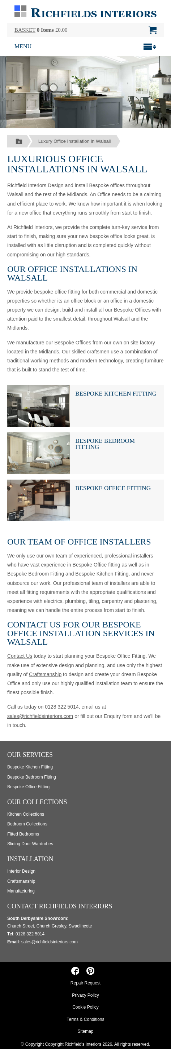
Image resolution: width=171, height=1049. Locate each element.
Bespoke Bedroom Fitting (105, 443)
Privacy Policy (85, 995)
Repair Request (85, 983)
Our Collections (37, 802)
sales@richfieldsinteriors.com (40, 716)
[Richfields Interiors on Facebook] (75, 970)
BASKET (24, 30)
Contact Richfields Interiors (59, 906)
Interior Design (21, 871)
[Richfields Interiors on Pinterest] (90, 970)
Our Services (30, 754)
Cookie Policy (85, 1007)
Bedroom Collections (27, 824)
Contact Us (19, 656)
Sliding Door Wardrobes (30, 843)
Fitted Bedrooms (23, 834)
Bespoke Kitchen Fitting (116, 393)
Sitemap (85, 1031)
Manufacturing (21, 891)
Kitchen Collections (25, 814)
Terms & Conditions (85, 1019)
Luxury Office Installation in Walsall (74, 141)
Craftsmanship (45, 674)
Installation (30, 859)
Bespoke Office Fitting (113, 488)
